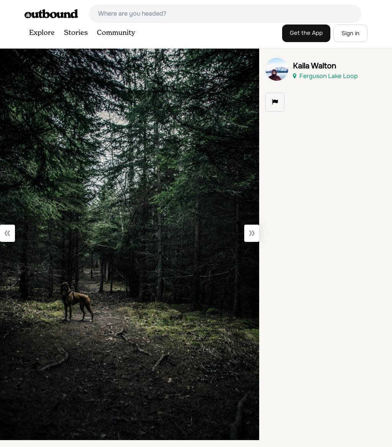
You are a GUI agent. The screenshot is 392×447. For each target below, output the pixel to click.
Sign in (350, 33)
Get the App (306, 33)
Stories (76, 32)
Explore (42, 32)
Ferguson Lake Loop (325, 76)
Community (116, 32)
